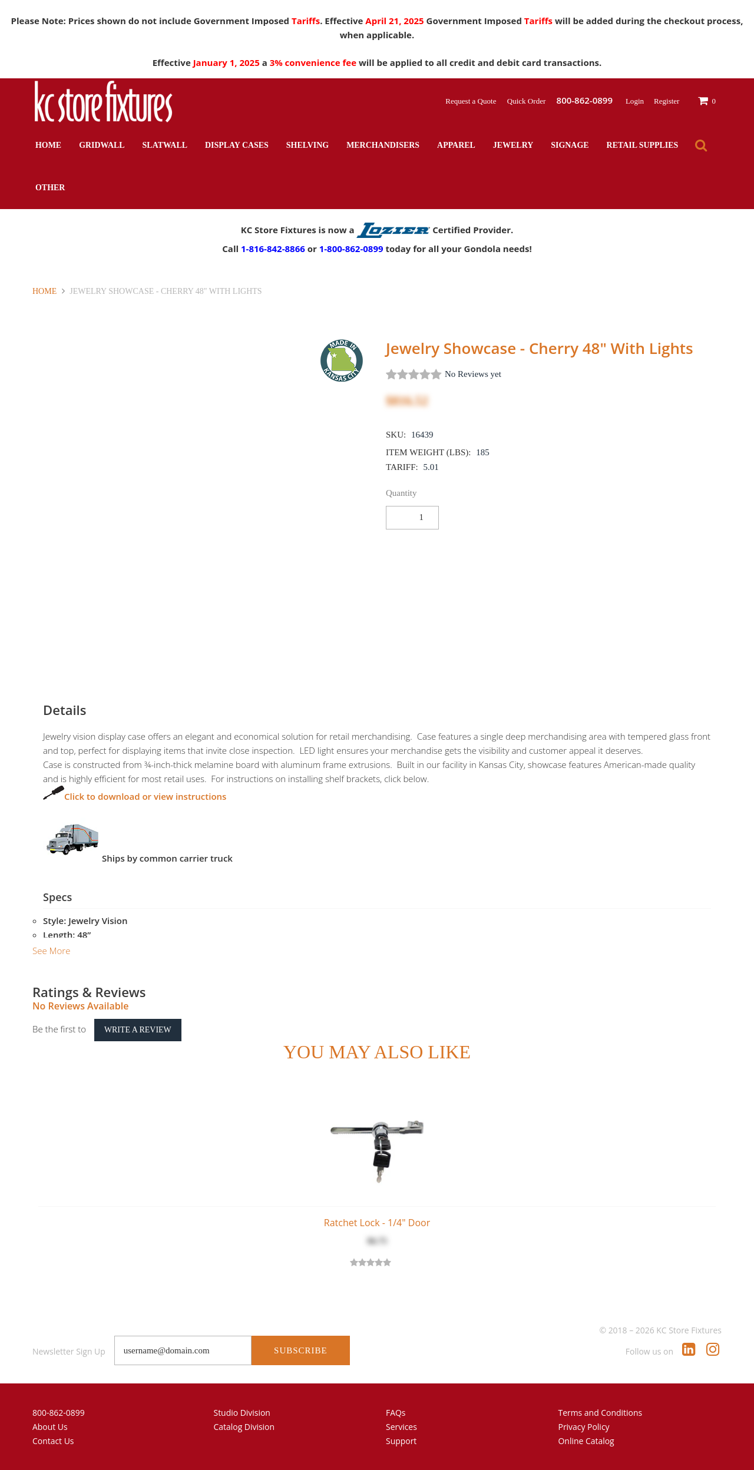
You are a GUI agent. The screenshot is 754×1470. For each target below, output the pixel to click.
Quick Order (527, 101)
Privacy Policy (584, 1426)
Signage (569, 145)
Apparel (456, 145)
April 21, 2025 (395, 21)
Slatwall (165, 145)
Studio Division (242, 1412)
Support (401, 1440)
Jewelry (513, 145)
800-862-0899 (58, 1412)
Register (666, 101)
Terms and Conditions (600, 1412)
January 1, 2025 (227, 62)
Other (50, 187)
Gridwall (101, 145)
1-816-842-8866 (273, 248)
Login (635, 101)
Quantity (401, 493)
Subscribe (301, 1350)
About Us (50, 1426)
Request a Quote (471, 101)
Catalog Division (244, 1426)
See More (51, 950)
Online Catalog (586, 1440)
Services (401, 1426)
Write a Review (137, 1029)
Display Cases (237, 145)
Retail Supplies (643, 145)
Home (48, 145)
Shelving (307, 145)
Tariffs (306, 21)
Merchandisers (382, 145)
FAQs (396, 1412)
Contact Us (53, 1440)
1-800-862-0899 (351, 248)
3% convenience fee (314, 62)
